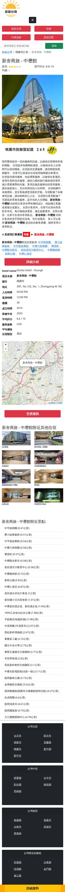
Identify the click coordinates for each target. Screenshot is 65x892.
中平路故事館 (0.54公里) (18, 541)
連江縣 (17, 875)
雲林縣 (17, 791)
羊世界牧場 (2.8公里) (16, 658)
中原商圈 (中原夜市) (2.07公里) (21, 625)
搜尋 (54, 45)
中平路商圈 (44, 242)
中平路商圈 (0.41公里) (16, 528)
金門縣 (47, 869)
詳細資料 (32, 888)
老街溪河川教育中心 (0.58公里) (21, 567)
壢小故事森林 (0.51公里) (18, 534)
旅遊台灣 (7, 52)
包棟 (48, 28)
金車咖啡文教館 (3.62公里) (19, 684)
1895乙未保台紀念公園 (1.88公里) (23, 612)
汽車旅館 (16, 37)
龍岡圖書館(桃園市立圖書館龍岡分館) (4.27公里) (31, 691)
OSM (59, 402)
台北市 (17, 735)
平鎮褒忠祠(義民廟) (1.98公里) (21, 619)
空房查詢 (32, 414)
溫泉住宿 (16, 28)
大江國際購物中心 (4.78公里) (20, 717)
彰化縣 (17, 784)
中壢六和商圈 (39, 246)
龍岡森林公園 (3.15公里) (18, 678)
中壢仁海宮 (25, 253)
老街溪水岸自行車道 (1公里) (20, 593)
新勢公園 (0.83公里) (15, 580)
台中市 (47, 778)
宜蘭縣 (47, 742)
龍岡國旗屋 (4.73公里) (16, 710)
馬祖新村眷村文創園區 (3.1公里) (22, 665)
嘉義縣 (17, 820)
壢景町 (55, 246)
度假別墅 (49, 37)
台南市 (17, 826)
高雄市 (47, 826)
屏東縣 (17, 833)
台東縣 (47, 862)
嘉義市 (47, 820)
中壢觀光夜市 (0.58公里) (18, 560)
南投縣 (47, 784)
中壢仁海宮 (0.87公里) (16, 586)
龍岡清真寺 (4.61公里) (16, 704)
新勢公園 (10, 253)
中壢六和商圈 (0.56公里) (18, 547)
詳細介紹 (32, 262)
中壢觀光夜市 (9, 249)
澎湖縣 (17, 869)
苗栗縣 (17, 778)
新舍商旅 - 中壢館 (44, 234)
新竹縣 (47, 749)
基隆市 (17, 742)
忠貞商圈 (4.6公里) (14, 697)
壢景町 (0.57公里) (14, 554)
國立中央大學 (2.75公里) (18, 645)
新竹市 (17, 755)
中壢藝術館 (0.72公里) (16, 573)
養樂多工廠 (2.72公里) (16, 639)
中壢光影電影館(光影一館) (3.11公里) (25, 671)
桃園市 (17, 749)
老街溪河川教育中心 (32, 249)
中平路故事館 (20, 246)
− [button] (6, 349)
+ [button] (6, 345)
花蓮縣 (17, 862)
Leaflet (51, 402)
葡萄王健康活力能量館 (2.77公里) (23, 652)
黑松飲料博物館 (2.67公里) (19, 632)
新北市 (47, 735)
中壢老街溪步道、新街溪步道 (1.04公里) (27, 606)
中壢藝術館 (53, 249)
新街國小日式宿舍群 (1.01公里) (21, 599)
